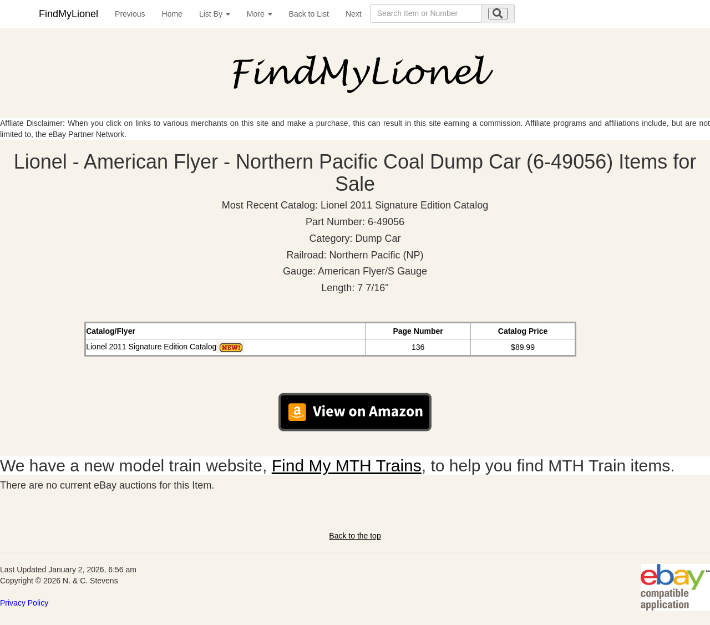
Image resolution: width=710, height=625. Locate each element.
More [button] (259, 13)
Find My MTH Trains (347, 465)
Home (172, 13)
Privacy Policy (24, 602)
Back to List (309, 13)
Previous (130, 13)
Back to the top (355, 535)
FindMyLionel (68, 13)
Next (354, 13)
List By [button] (214, 13)
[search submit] (498, 13)
